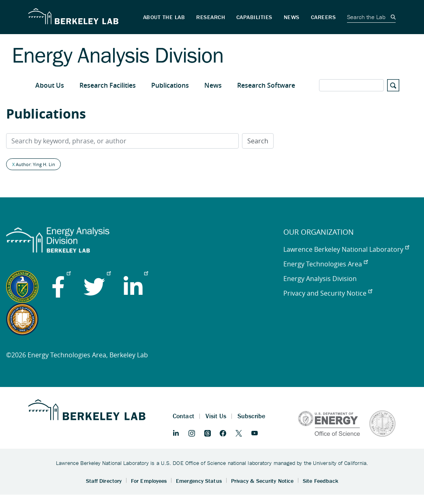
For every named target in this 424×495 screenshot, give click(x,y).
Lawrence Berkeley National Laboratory (346, 249)
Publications (170, 85)
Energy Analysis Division (320, 278)
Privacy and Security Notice (327, 293)
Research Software (266, 85)
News (213, 85)
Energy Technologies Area (325, 263)
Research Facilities (107, 85)
